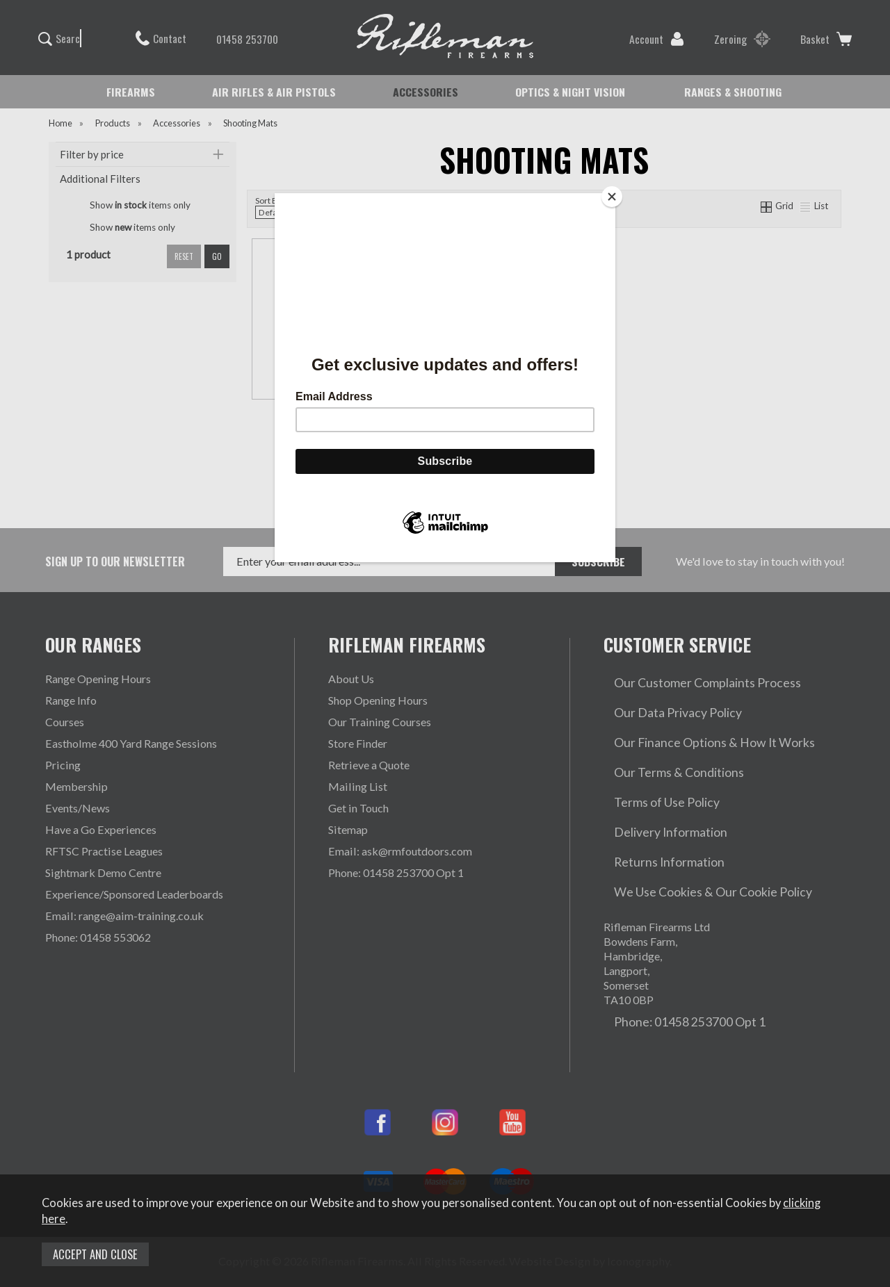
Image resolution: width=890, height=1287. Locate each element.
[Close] (611, 196)
